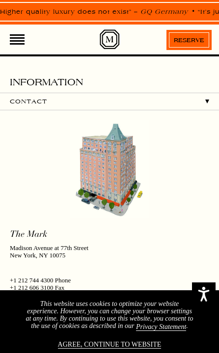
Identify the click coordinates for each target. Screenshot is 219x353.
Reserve (189, 40)
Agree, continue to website (110, 344)
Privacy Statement (161, 326)
